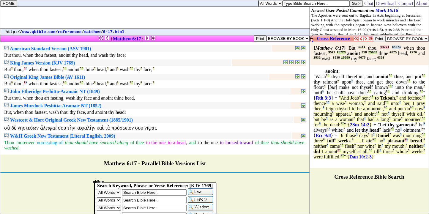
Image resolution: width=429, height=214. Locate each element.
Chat (368, 3)
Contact (405, 3)
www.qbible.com (39, 32)
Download (386, 3)
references (70, 32)
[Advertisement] (155, 18)
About (422, 3)
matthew (92, 32)
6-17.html (113, 32)
